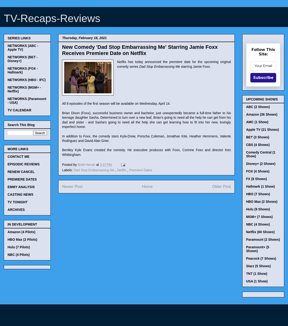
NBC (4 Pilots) (19, 255)
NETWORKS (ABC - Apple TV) (23, 47)
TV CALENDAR (19, 110)
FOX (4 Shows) (258, 171)
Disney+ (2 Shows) (260, 164)
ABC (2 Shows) (258, 107)
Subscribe (263, 77)
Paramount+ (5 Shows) (257, 249)
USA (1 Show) (257, 281)
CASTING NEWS (20, 194)
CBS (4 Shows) (258, 145)
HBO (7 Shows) (258, 194)
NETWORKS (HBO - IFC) (27, 80)
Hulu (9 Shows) (258, 209)
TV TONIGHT (18, 202)
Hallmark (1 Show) (260, 186)
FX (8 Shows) (256, 179)
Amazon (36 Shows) (261, 114)
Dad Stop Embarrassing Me (94, 170)
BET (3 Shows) (257, 137)
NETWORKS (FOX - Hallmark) (23, 70)
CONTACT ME (18, 156)
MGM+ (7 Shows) (259, 217)
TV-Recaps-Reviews (52, 18)
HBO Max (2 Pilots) (22, 239)
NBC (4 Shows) (258, 224)
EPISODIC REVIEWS (24, 164)
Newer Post (72, 186)
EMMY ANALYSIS (21, 187)
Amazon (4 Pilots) (21, 232)
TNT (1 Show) (256, 274)
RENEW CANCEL (21, 172)
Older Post (221, 186)
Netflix (122, 170)
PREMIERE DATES (22, 179)
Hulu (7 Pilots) (19, 247)
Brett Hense (87, 165)
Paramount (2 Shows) (263, 239)
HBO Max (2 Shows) (261, 202)
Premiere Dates (140, 170)
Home (147, 186)
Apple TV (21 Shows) (262, 129)
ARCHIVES (16, 210)
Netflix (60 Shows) (260, 232)
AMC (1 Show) (257, 122)
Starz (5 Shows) (258, 266)
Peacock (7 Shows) (261, 258)
